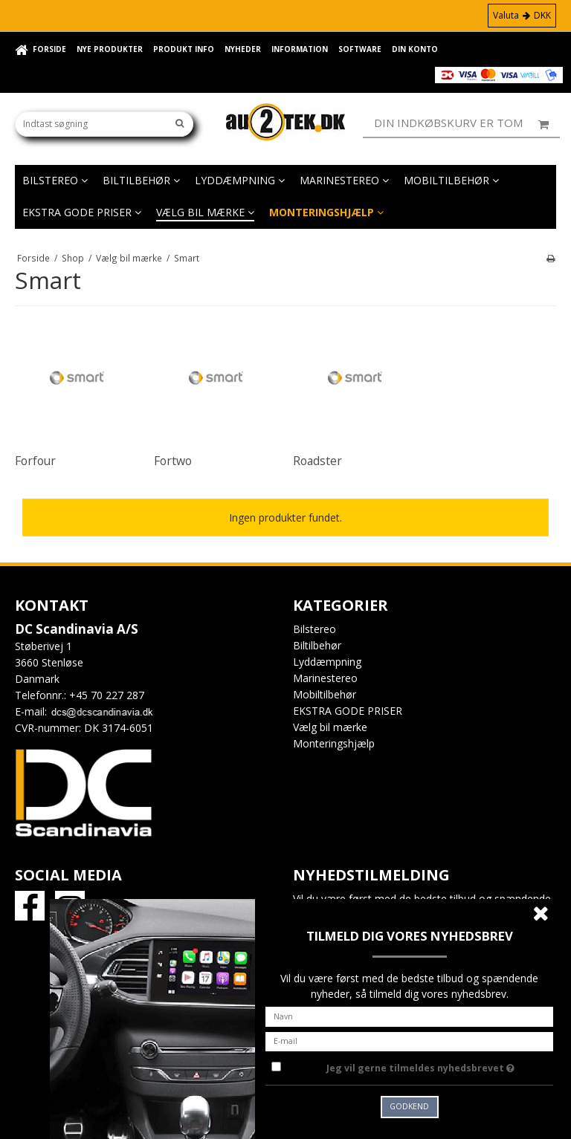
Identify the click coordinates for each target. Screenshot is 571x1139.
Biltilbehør (141, 180)
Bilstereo (55, 180)
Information (299, 49)
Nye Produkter (110, 49)
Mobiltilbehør (451, 180)
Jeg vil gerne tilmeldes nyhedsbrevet (439, 1065)
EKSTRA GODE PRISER (81, 212)
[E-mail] (409, 1040)
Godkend (409, 1106)
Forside (49, 49)
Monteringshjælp (326, 212)
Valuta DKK (522, 15)
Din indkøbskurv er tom (467, 123)
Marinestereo (344, 180)
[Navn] (409, 1015)
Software (359, 49)
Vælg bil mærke (205, 212)
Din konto (415, 49)
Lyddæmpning (240, 180)
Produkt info (183, 49)
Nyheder (243, 49)
